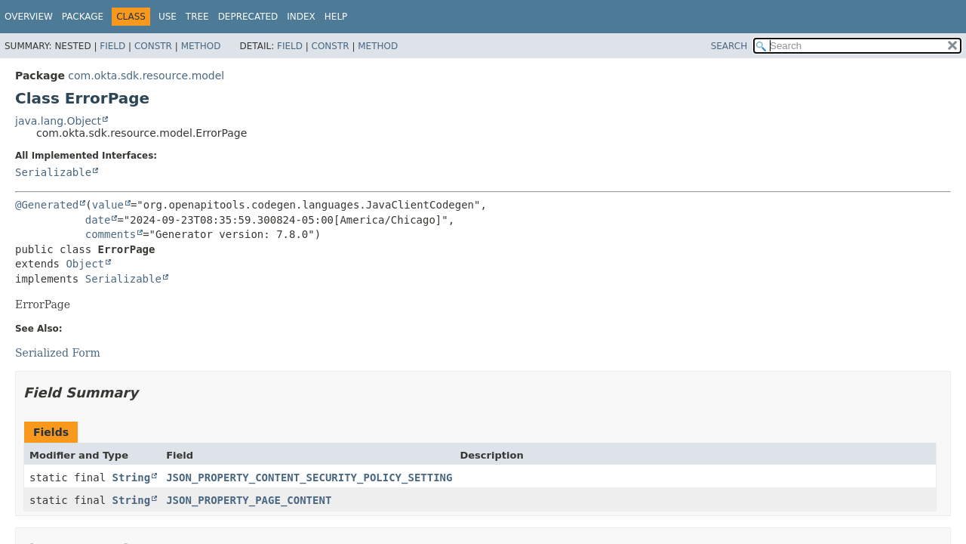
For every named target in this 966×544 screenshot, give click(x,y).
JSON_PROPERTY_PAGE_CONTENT (248, 500)
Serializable (53, 172)
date (98, 220)
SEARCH (729, 46)
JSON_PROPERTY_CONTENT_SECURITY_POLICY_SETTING (309, 477)
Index (301, 16)
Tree (197, 16)
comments (110, 234)
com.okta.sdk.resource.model (146, 76)
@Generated (46, 205)
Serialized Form (57, 353)
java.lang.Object (58, 121)
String (131, 477)
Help (336, 16)
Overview (29, 16)
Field (112, 46)
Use (167, 16)
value (108, 205)
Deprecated (248, 16)
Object (85, 264)
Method (201, 46)
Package (82, 16)
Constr (153, 46)
